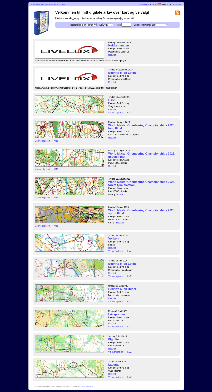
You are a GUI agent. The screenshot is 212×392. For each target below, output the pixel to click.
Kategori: (74, 25)
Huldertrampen (118, 45)
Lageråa (113, 364)
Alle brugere (144, 4)
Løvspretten (116, 314)
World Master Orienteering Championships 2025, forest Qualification (141, 183)
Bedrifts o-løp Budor (122, 289)
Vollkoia (113, 238)
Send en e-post (87, 386)
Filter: (118, 25)
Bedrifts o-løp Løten (122, 72)
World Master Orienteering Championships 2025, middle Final (141, 155)
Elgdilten (114, 339)
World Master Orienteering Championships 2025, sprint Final (141, 212)
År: (100, 25)
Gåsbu (112, 100)
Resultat (112, 55)
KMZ (129, 112)
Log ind (62, 4)
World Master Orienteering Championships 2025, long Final (141, 127)
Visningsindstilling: (142, 25)
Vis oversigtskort (116, 112)
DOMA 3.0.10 (177, 4)
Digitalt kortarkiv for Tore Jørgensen (43, 4)
